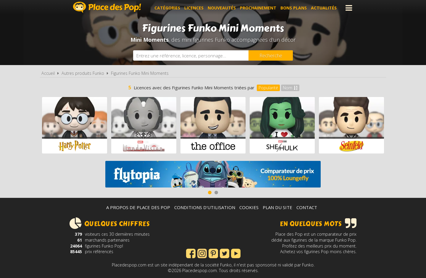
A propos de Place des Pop (138, 207)
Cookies (249, 207)
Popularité (268, 87)
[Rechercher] (270, 55)
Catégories (167, 8)
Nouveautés (222, 8)
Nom (290, 87)
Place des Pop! (107, 7)
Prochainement (258, 8)
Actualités (324, 8)
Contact (306, 207)
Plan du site (277, 207)
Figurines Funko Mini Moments (140, 73)
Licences (194, 8)
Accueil (48, 73)
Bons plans (293, 8)
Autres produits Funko (83, 73)
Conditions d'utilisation (204, 207)
